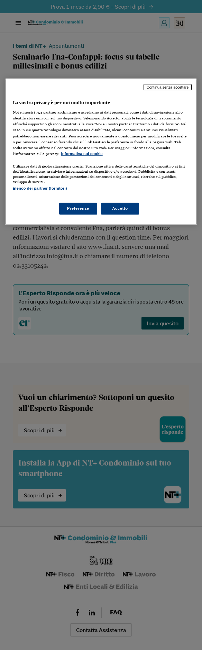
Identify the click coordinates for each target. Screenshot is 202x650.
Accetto (120, 208)
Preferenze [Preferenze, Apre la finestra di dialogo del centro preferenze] (78, 208)
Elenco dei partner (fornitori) (40, 188)
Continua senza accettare (168, 87)
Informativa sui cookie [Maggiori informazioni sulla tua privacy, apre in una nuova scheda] (82, 154)
